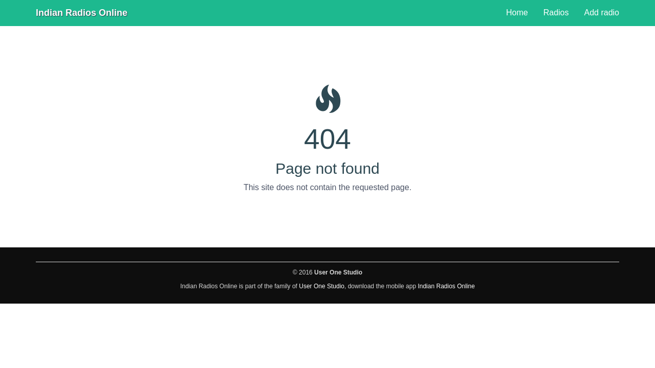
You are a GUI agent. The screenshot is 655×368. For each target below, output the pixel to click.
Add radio (602, 12)
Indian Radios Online (81, 13)
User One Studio (321, 286)
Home (517, 12)
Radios (556, 12)
